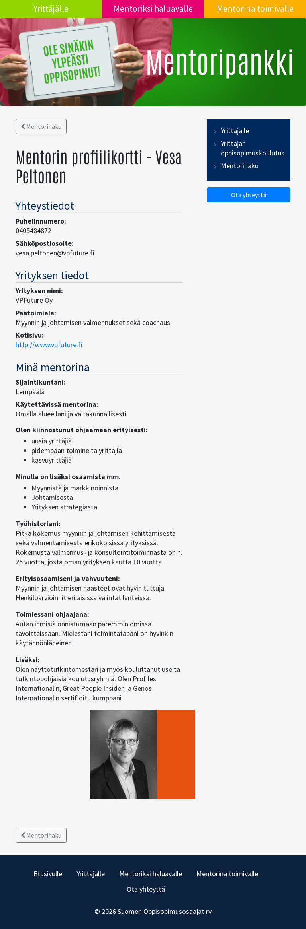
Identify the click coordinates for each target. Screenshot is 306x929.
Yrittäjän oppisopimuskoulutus (252, 148)
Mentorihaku (41, 126)
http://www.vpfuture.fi (49, 344)
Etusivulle (47, 873)
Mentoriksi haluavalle (153, 8)
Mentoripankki (219, 60)
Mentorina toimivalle (255, 8)
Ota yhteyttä (249, 195)
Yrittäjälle (51, 8)
